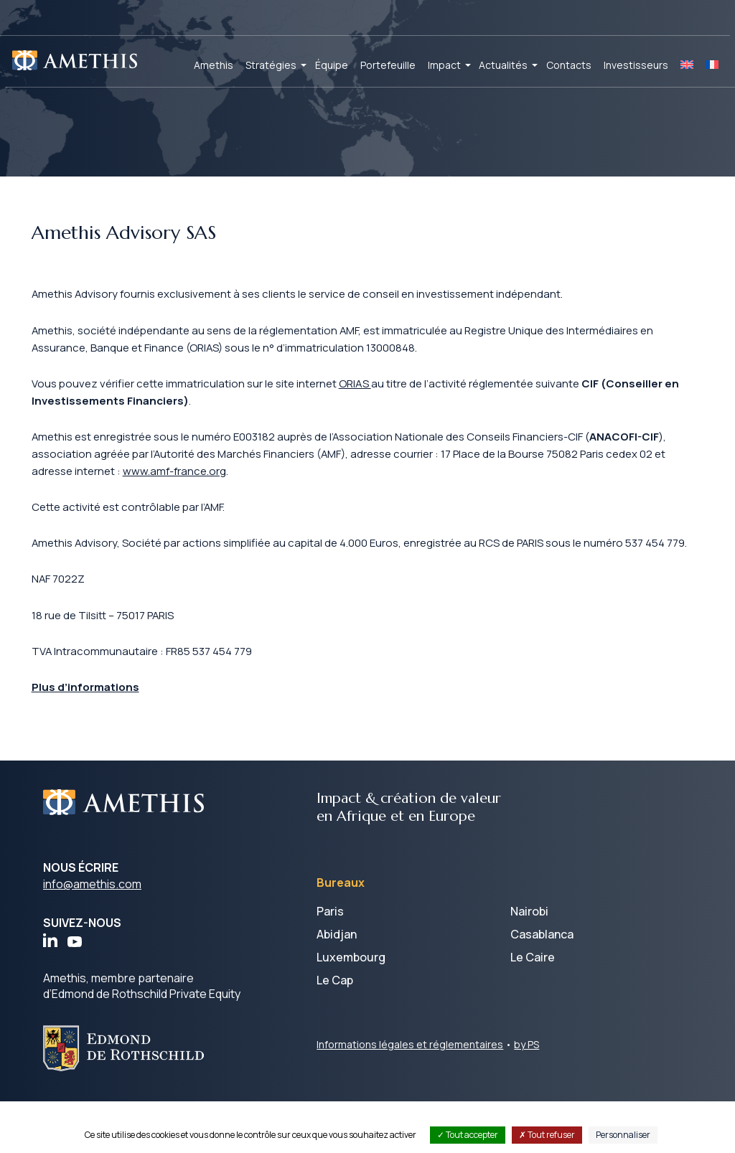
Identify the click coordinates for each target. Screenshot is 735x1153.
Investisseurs (636, 65)
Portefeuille (388, 65)
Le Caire (532, 1009)
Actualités (503, 65)
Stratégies (270, 65)
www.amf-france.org (259, 488)
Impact (444, 65)
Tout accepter (467, 1135)
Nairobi (529, 963)
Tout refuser (547, 1135)
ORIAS (382, 395)
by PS (526, 1096)
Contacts (568, 65)
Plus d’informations (98, 737)
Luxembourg (351, 1009)
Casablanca (542, 986)
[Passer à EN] (686, 65)
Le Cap (335, 1032)
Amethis (213, 65)
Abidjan (337, 986)
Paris (330, 963)
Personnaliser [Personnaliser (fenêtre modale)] (623, 1135)
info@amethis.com (92, 935)
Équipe (331, 65)
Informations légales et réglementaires (410, 1096)
